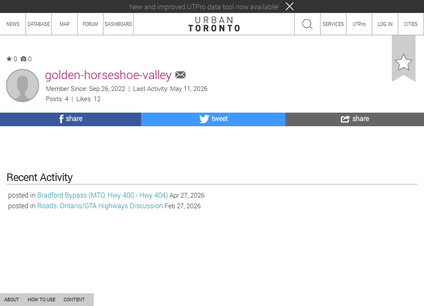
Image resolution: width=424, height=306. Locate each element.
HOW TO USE (41, 299)
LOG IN (385, 24)
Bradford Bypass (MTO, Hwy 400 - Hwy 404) (102, 239)
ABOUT (11, 299)
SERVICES (333, 24)
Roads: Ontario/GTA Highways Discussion (100, 249)
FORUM (90, 24)
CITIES (411, 24)
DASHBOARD (118, 24)
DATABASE (39, 24)
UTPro (359, 24)
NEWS (13, 24)
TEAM (99, 299)
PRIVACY (124, 299)
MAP (65, 24)
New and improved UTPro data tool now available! (204, 6)
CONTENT (74, 299)
